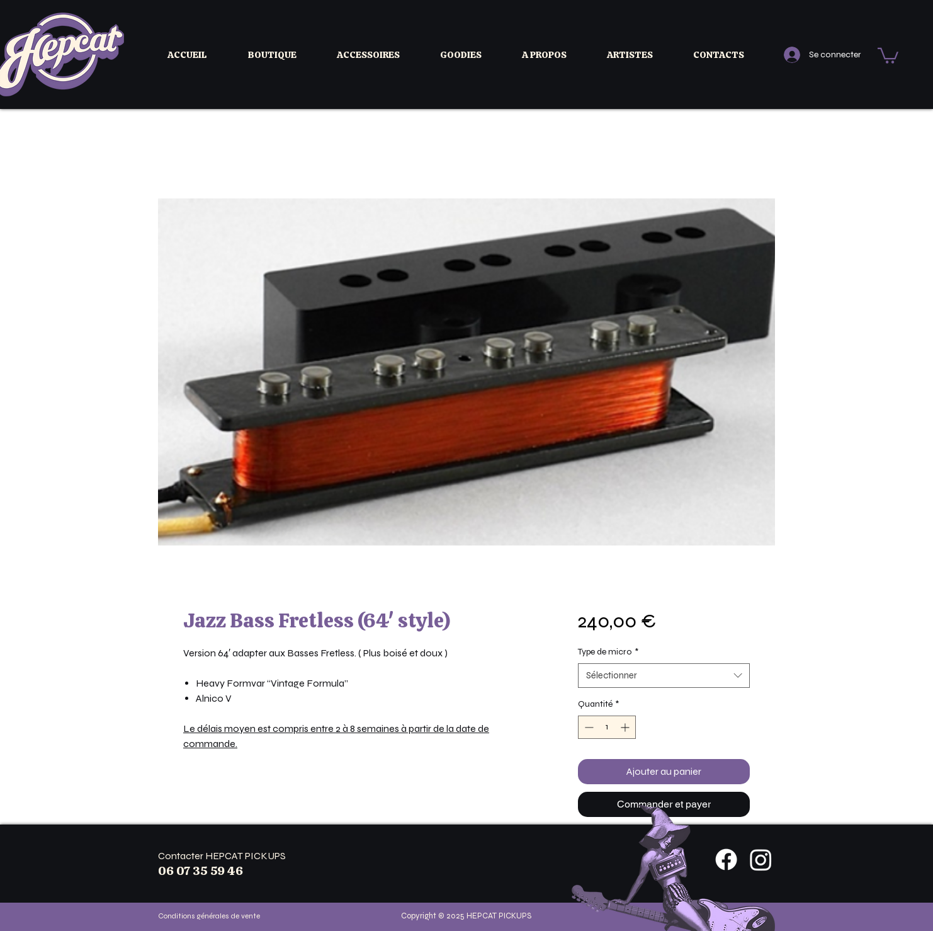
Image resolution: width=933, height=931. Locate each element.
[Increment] (626, 727)
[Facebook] (726, 859)
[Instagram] (761, 859)
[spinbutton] (607, 727)
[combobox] (664, 675)
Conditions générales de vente (209, 915)
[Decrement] (588, 727)
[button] (283, 55)
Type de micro (608, 651)
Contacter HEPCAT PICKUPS (222, 856)
